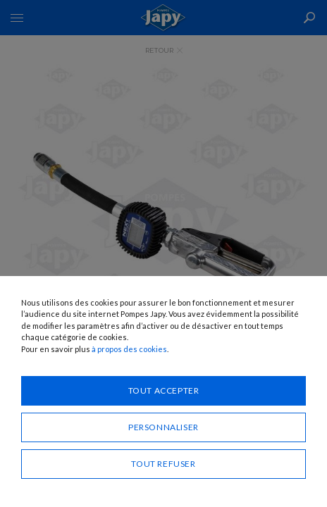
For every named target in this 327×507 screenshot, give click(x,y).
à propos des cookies (129, 348)
